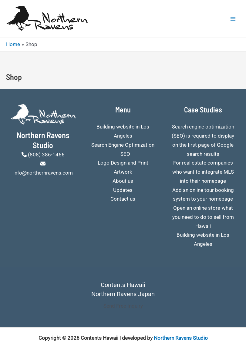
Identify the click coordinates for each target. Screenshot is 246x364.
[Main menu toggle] (233, 19)
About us (123, 181)
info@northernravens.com (43, 173)
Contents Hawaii (123, 285)
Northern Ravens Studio (181, 338)
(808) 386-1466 (46, 155)
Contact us (122, 199)
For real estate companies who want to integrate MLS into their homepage (203, 172)
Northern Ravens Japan (123, 294)
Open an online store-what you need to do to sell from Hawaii (203, 217)
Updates (123, 190)
